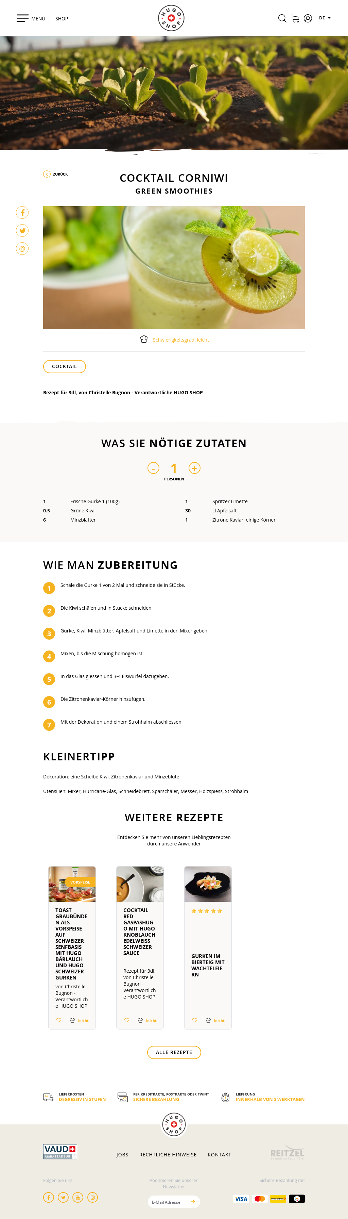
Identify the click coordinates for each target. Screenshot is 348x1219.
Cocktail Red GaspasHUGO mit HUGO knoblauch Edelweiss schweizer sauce (139, 931)
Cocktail (64, 366)
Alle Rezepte (174, 1052)
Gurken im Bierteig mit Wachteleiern (208, 965)
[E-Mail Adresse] (167, 1202)
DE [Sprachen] (325, 18)
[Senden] (192, 1202)
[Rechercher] (282, 19)
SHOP (61, 18)
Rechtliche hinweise (168, 1155)
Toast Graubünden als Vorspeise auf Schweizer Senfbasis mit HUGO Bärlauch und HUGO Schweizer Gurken (71, 944)
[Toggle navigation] (31, 18)
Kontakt (219, 1155)
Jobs (122, 1155)
